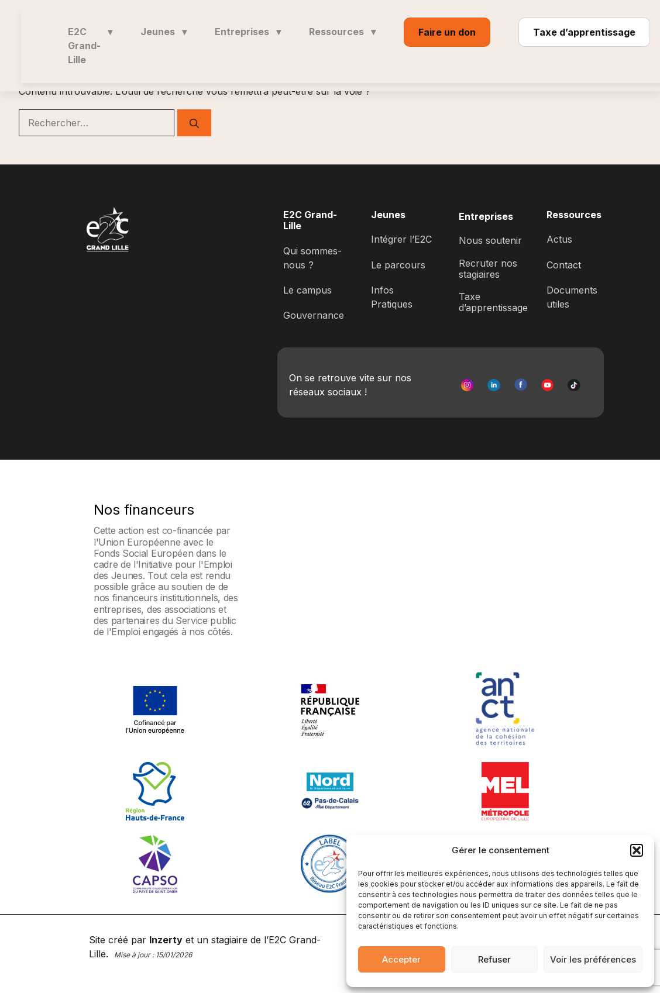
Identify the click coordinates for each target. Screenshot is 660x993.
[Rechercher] (194, 122)
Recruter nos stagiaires (488, 268)
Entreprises (248, 32)
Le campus (307, 290)
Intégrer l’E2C (401, 239)
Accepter (401, 959)
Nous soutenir (490, 240)
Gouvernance (313, 315)
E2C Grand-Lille (90, 46)
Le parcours (398, 265)
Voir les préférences (593, 959)
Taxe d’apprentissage (584, 32)
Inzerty (166, 940)
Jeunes (163, 32)
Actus (559, 239)
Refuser (494, 959)
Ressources (342, 32)
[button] (636, 850)
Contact (563, 265)
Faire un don (447, 32)
